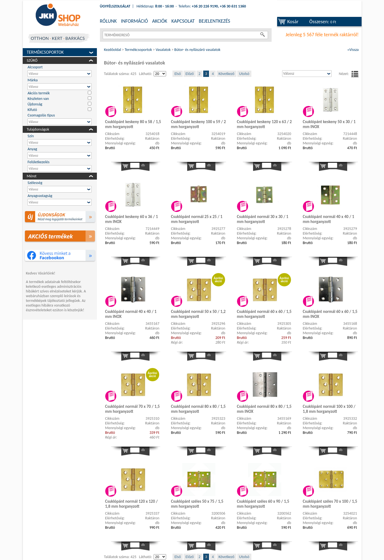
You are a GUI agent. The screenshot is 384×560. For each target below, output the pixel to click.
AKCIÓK (159, 21)
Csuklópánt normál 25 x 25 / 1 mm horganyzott (197, 219)
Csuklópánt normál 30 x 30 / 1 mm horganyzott (262, 219)
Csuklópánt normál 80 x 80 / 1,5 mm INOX (264, 409)
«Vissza (353, 49)
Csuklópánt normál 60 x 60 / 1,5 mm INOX (330, 314)
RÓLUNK (108, 21)
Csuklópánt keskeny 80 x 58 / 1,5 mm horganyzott (133, 124)
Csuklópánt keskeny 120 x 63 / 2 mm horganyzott (264, 124)
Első (177, 73)
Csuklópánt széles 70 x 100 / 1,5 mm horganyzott (330, 504)
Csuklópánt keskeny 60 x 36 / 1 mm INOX (131, 219)
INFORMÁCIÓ (134, 21)
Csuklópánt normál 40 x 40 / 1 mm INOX (131, 314)
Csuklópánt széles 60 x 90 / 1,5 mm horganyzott (263, 504)
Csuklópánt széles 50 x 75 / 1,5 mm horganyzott (197, 504)
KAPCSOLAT (183, 21)
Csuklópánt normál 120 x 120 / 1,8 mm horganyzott (131, 504)
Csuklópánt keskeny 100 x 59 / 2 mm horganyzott (198, 124)
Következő (226, 73)
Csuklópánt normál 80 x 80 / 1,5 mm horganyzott (198, 409)
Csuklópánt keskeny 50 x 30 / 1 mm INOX (329, 124)
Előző (189, 73)
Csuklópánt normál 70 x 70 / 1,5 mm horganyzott (132, 409)
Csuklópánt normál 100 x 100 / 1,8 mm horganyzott (329, 409)
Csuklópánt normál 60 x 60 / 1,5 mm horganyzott (264, 314)
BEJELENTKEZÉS (214, 21)
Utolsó (244, 73)
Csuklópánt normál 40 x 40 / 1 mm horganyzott (328, 219)
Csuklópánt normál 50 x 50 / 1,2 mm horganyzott (198, 314)
